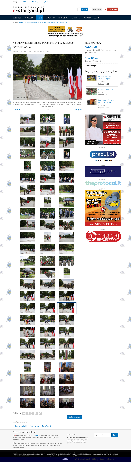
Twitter (24, 413)
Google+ (32, 413)
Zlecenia (97, 18)
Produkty (87, 18)
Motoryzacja (63, 18)
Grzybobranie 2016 (105, 89)
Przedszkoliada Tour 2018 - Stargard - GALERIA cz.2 (106, 77)
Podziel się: (17, 413)
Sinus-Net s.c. (34, 426)
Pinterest (40, 413)
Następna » (78, 109)
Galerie (39, 18)
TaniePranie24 (91, 47)
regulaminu (37, 435)
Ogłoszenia (29, 18)
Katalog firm (50, 18)
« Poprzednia (17, 109)
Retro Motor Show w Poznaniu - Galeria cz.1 (107, 101)
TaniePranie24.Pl (48, 426)
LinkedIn (36, 413)
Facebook (28, 413)
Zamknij (65, 459)
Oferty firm (76, 18)
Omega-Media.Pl (21, 426)
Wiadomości (17, 18)
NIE (74, 435)
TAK (69, 435)
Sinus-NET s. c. (91, 58)
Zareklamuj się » (92, 66)
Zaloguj (84, 9)
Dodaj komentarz (74, 417)
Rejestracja (97, 9)
